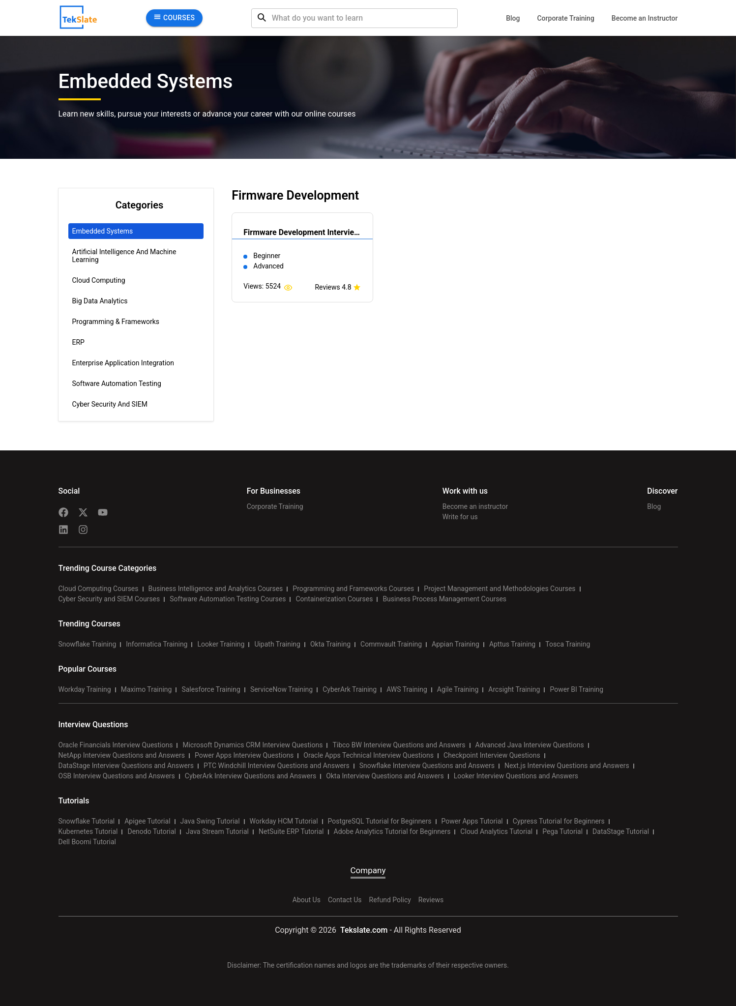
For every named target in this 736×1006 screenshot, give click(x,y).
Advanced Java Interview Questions (529, 745)
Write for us (460, 517)
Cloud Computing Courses (99, 588)
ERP (78, 342)
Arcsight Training (514, 689)
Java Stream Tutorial (217, 831)
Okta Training (330, 644)
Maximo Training (146, 689)
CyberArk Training (350, 689)
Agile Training (458, 689)
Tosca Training (567, 644)
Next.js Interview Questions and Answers (566, 765)
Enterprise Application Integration (123, 363)
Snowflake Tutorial (87, 821)
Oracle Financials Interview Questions (116, 745)
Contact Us (345, 900)
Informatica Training (156, 644)
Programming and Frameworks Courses (353, 588)
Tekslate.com (363, 930)
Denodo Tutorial (151, 831)
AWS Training (406, 689)
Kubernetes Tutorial (88, 831)
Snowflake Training (88, 644)
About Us (307, 900)
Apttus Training (512, 644)
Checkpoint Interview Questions (491, 755)
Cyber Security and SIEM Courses (109, 599)
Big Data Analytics (100, 301)
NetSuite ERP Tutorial (291, 831)
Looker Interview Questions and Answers (516, 776)
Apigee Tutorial (147, 821)
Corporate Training (565, 18)
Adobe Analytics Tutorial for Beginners (392, 831)
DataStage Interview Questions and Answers (126, 765)
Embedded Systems (102, 231)
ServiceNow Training (281, 689)
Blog (513, 18)
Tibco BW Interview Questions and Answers (398, 745)
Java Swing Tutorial (210, 821)
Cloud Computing (98, 280)
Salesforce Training (210, 689)
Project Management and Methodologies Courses (499, 588)
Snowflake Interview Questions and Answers (427, 765)
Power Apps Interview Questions (244, 755)
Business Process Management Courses (444, 599)
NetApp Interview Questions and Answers (122, 755)
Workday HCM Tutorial (284, 821)
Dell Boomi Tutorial (87, 842)
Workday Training (85, 689)
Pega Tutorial (562, 831)
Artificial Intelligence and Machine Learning (124, 256)
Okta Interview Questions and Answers (385, 776)
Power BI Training (576, 689)
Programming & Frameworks (116, 321)
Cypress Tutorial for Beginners (559, 821)
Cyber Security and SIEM (109, 404)
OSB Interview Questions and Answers (117, 776)
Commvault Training (391, 644)
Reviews (430, 900)
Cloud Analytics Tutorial (496, 831)
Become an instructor (475, 506)
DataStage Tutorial (620, 831)
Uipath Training (277, 644)
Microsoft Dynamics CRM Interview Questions (252, 745)
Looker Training (220, 644)
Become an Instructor (645, 18)
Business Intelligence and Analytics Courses (215, 588)
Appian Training (455, 644)
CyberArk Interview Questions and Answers (250, 776)
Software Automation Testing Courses (228, 599)
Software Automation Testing (116, 383)
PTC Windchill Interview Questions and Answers (277, 765)
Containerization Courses (334, 599)
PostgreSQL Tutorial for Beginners (380, 821)
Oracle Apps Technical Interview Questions (368, 755)
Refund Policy (390, 900)
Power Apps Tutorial (472, 821)
